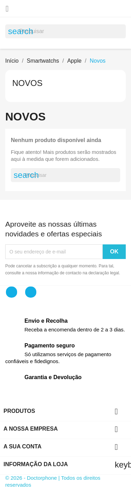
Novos (27, 83)
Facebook (11, 292)
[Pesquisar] (65, 31)
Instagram (30, 292)
